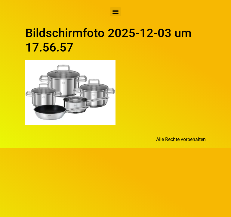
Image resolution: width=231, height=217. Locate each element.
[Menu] (115, 11)
